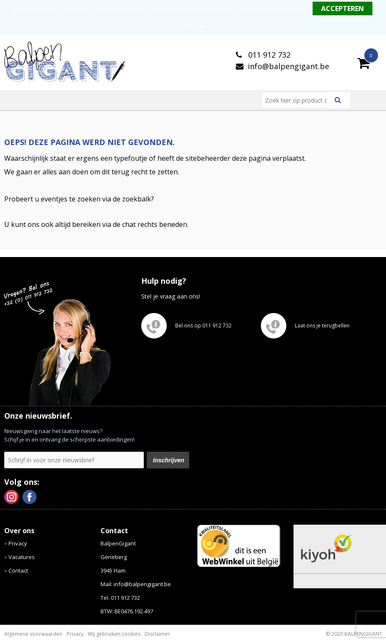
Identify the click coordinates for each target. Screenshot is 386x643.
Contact (18, 570)
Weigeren (193, 26)
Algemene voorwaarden (33, 633)
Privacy (17, 543)
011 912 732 (268, 55)
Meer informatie (289, 9)
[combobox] (297, 100)
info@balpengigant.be (288, 66)
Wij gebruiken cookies (114, 633)
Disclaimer (157, 633)
